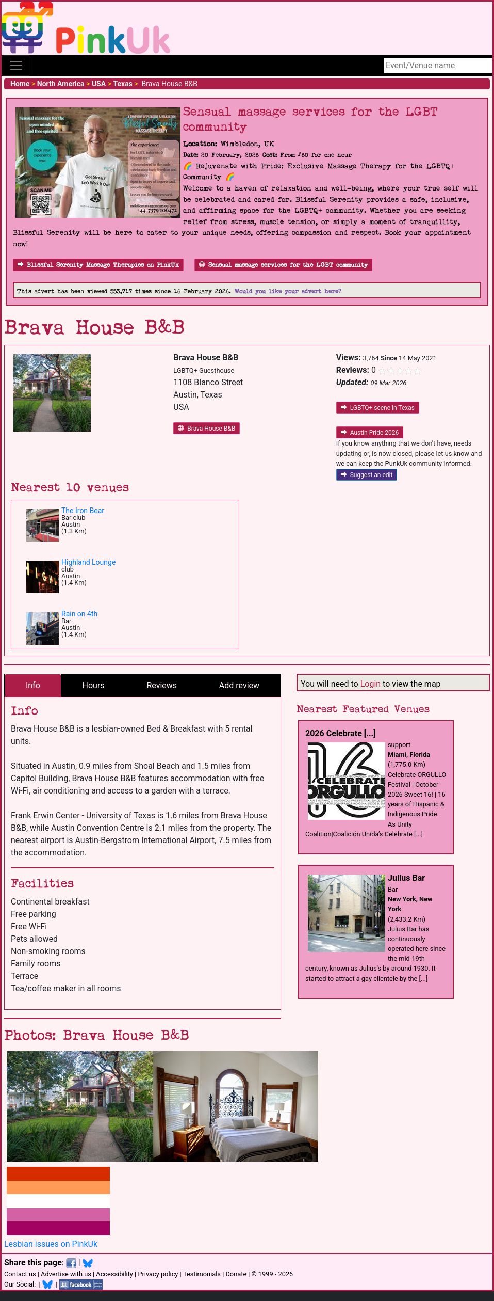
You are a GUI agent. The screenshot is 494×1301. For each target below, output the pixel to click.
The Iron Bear (82, 510)
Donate (235, 1274)
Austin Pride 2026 (370, 432)
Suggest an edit (367, 475)
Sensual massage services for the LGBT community (283, 265)
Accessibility (114, 1274)
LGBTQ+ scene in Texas (378, 407)
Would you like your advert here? (288, 291)
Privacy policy (158, 1274)
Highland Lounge (88, 562)
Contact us (20, 1274)
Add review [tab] (239, 685)
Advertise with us (66, 1274)
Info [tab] (33, 685)
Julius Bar (406, 878)
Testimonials (202, 1274)
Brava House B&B (206, 428)
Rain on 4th (79, 614)
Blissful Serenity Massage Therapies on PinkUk (98, 265)
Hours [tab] (94, 685)
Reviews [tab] (161, 685)
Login (370, 684)
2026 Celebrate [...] (340, 733)
